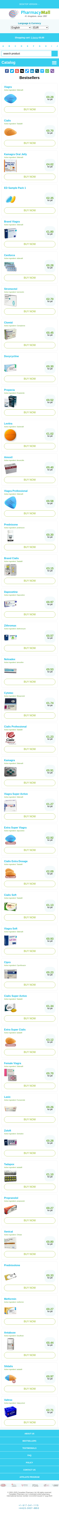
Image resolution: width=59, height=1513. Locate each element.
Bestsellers (29, 1441)
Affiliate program (29, 1477)
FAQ (29, 1455)
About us (29, 1434)
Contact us (29, 1470)
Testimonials (29, 1448)
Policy (29, 1463)
